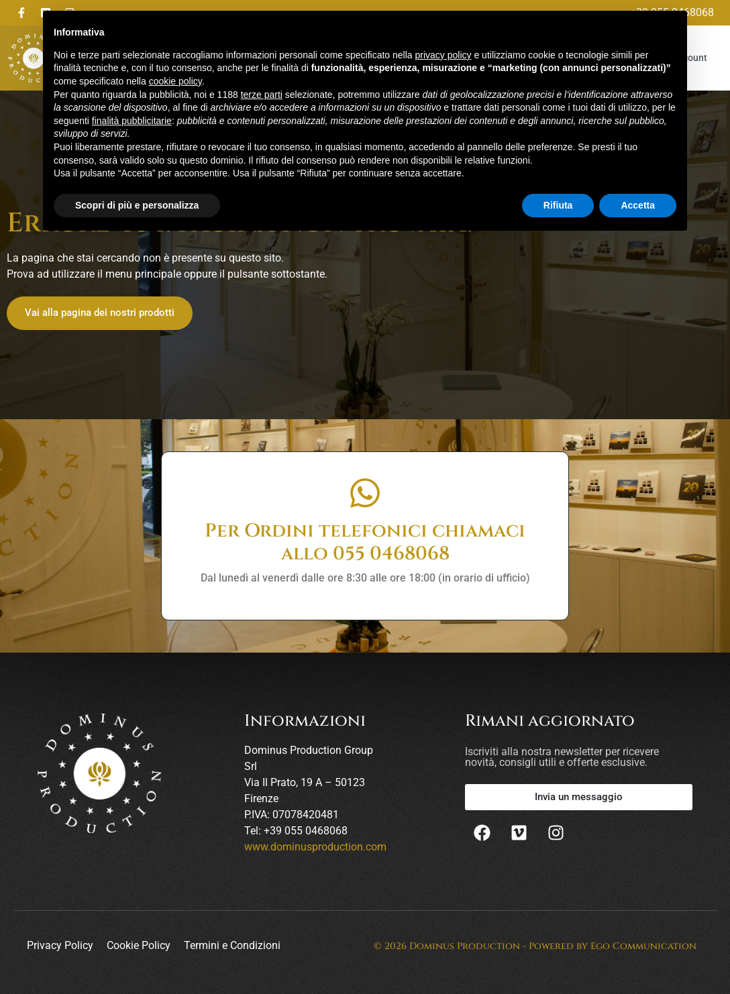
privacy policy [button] (443, 55)
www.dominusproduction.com (315, 846)
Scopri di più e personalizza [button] (137, 205)
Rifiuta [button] (558, 205)
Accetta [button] (638, 205)
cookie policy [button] (175, 81)
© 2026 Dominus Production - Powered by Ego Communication (535, 946)
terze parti (261, 94)
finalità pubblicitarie (132, 120)
